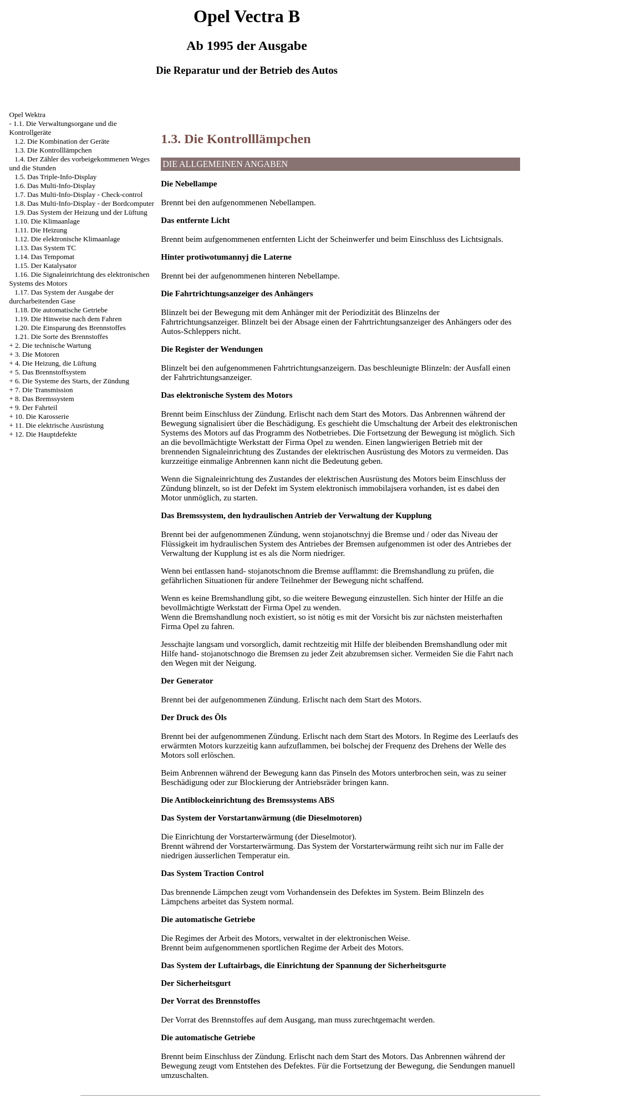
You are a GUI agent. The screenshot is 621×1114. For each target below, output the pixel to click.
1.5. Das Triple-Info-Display (55, 177)
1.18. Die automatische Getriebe (61, 310)
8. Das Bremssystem (44, 398)
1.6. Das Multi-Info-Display (54, 185)
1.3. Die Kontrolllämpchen (52, 150)
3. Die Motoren (37, 354)
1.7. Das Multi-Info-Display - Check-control (78, 194)
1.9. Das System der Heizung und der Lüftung (80, 212)
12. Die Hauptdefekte (46, 434)
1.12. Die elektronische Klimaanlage (67, 239)
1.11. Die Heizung (40, 230)
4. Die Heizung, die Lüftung (55, 363)
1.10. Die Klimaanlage (47, 221)
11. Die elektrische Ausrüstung (59, 425)
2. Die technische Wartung (53, 345)
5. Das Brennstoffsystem (50, 372)
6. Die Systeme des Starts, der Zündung (72, 381)
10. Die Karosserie (42, 416)
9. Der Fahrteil (36, 407)
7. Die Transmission (44, 390)
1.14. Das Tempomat (44, 256)
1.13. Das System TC (45, 248)
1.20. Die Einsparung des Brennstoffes (70, 327)
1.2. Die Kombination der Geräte (61, 141)
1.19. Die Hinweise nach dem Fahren (67, 319)
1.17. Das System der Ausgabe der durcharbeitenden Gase (61, 296)
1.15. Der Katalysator (45, 265)
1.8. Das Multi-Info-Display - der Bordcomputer (84, 203)
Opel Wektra (27, 114)
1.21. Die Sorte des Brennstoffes (61, 336)
